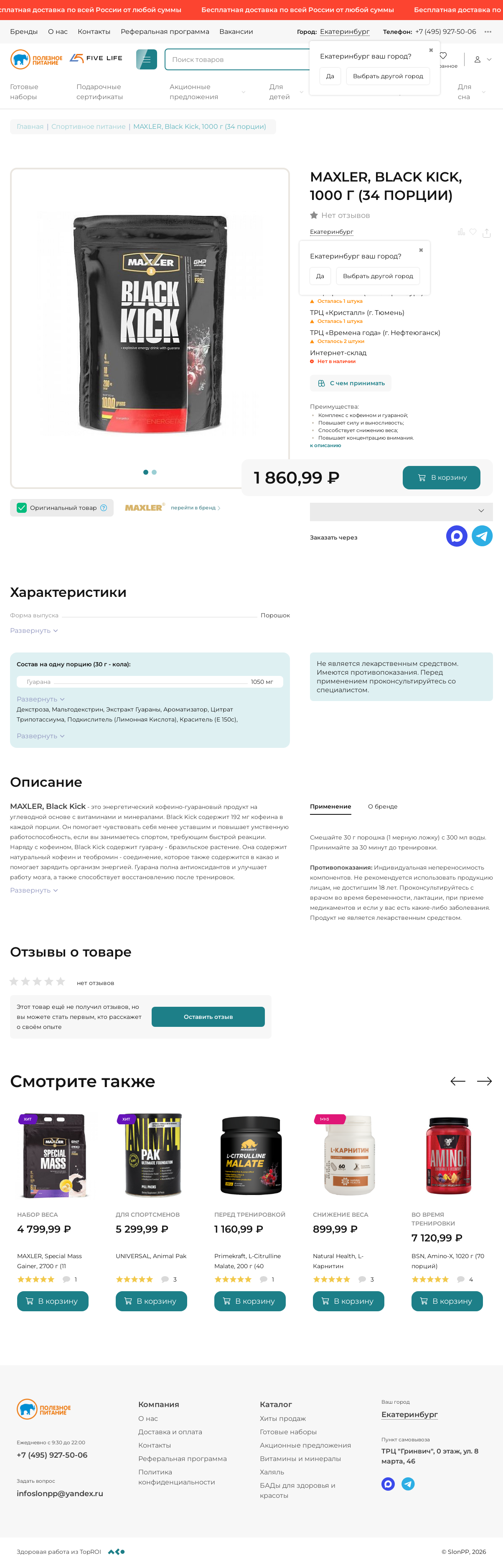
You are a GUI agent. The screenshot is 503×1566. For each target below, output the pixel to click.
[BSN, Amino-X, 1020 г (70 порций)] (449, 1223)
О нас (58, 32)
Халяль (272, 1472)
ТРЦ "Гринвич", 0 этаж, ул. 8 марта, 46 (429, 1456)
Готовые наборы (288, 1432)
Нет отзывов (345, 215)
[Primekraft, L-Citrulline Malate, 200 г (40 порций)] (251, 1223)
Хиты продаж (283, 1419)
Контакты (94, 32)
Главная (30, 126)
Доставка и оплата (170, 1432)
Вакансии (236, 32)
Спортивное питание (88, 126)
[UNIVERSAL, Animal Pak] (153, 1223)
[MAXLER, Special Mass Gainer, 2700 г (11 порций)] (54, 1223)
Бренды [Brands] (24, 32)
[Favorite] (442, 59)
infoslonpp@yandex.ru (60, 1493)
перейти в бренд (196, 507)
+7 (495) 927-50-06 (445, 32)
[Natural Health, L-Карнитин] (350, 1223)
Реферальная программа (165, 32)
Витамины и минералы (300, 1459)
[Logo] (36, 59)
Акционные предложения (305, 1445)
